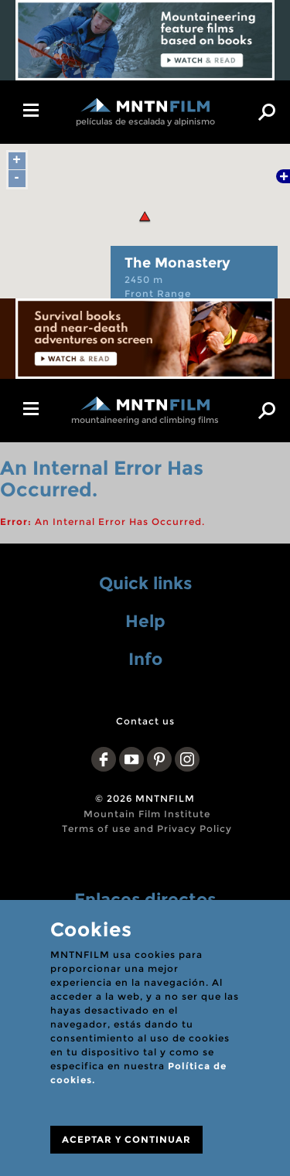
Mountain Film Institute (147, 814)
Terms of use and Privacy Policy (147, 828)
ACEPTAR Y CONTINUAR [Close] (126, 1139)
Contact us (145, 721)
